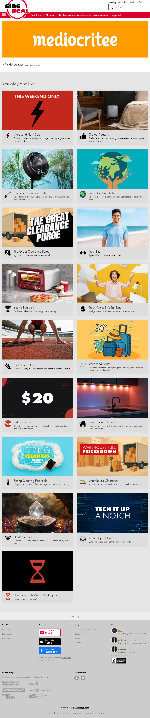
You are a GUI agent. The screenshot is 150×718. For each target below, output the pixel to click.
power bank (123, 2)
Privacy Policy (88, 713)
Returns (77, 638)
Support (116, 15)
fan (140, 2)
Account (42, 624)
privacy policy (47, 660)
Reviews (115, 624)
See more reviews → (119, 656)
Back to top (75, 616)
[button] (4, 15)
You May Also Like (18, 84)
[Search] (111, 7)
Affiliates (78, 642)
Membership (84, 15)
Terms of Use (99, 713)
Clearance (69, 15)
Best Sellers (37, 15)
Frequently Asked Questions (85, 629)
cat (136, 2)
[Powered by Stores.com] (75, 708)
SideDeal (6, 624)
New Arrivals (53, 15)
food (132, 2)
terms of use (66, 657)
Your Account (101, 15)
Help (77, 624)
